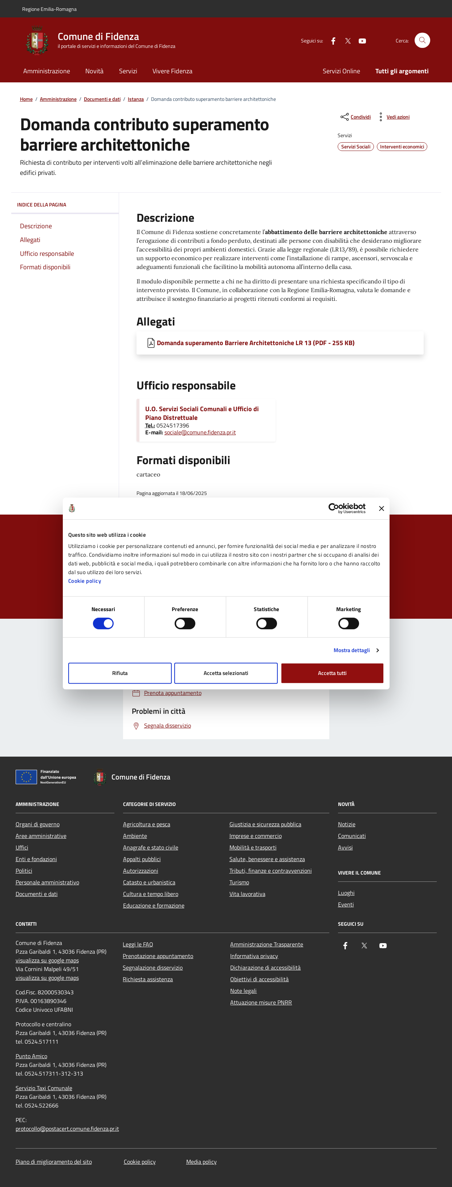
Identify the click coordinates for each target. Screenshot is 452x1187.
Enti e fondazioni (36, 859)
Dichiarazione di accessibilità (265, 967)
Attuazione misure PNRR (261, 1002)
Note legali (243, 990)
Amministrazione (46, 71)
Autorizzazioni (140, 870)
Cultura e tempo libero (150, 893)
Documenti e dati (102, 99)
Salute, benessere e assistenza (267, 859)
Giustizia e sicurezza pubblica (265, 824)
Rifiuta (120, 673)
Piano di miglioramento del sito (54, 1161)
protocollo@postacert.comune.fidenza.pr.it (67, 1128)
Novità (94, 71)
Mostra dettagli (352, 650)
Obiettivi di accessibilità (259, 979)
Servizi (128, 71)
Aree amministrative (41, 835)
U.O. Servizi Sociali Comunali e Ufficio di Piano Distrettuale (202, 413)
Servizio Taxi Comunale (44, 1088)
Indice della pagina (65, 204)
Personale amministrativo (47, 882)
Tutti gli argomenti (402, 71)
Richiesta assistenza (148, 979)
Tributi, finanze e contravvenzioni (270, 870)
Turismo (239, 882)
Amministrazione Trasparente (266, 944)
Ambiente (135, 835)
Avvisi (345, 847)
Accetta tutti (332, 673)
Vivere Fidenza (172, 71)
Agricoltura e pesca (146, 824)
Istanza (136, 99)
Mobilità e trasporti (253, 847)
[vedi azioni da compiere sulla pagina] (392, 117)
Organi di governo (38, 824)
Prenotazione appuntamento (158, 955)
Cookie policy (84, 581)
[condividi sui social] (355, 117)
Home (26, 99)
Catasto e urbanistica (149, 882)
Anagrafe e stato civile (150, 847)
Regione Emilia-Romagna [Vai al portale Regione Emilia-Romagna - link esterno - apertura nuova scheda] (49, 9)
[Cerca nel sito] (422, 40)
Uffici (22, 847)
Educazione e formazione (153, 905)
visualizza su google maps (47, 960)
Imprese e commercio (255, 835)
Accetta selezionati (226, 673)
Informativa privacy (254, 955)
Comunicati (352, 835)
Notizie (346, 824)
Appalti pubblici (142, 859)
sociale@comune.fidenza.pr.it (200, 432)
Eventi (346, 904)
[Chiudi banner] (381, 508)
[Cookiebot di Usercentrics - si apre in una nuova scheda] (334, 508)
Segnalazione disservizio (153, 967)
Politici (24, 870)
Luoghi (346, 892)
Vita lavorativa (247, 893)
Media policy (201, 1161)
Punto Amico (31, 1056)
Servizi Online (341, 71)
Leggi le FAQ (138, 944)
